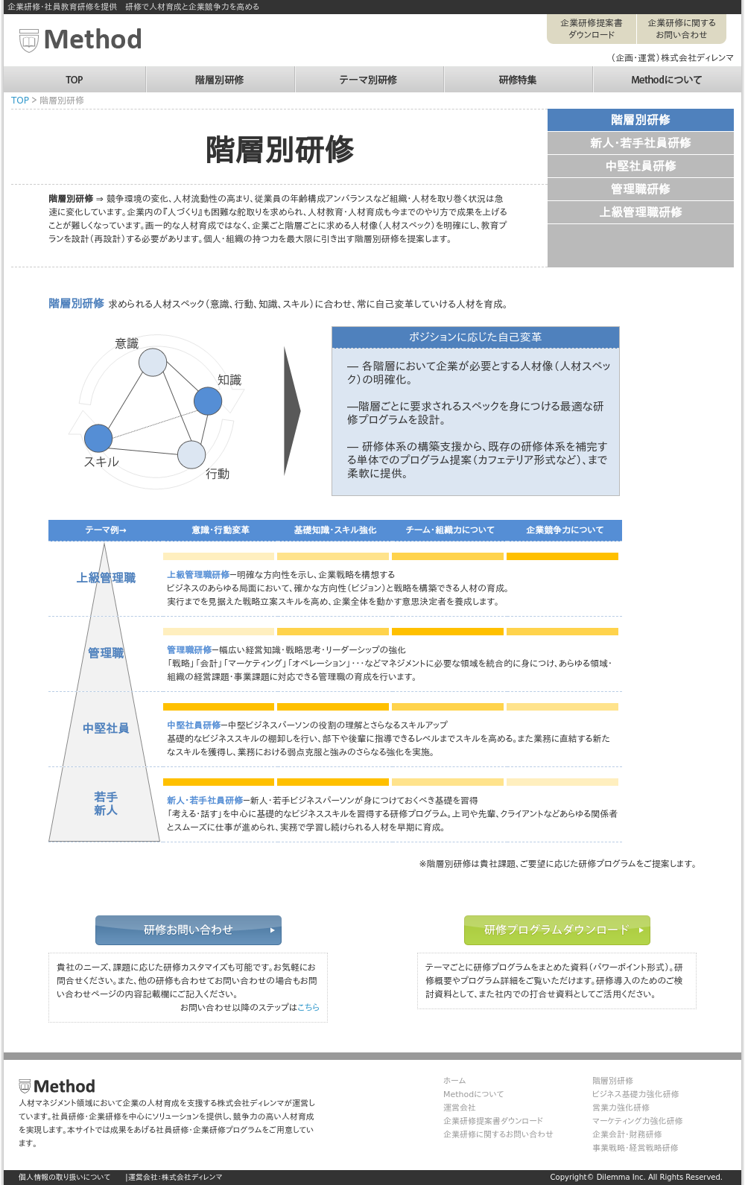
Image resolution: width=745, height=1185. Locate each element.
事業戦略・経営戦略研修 (635, 1148)
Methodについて (666, 73)
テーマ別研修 (368, 73)
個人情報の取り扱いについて (64, 1177)
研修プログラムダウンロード (557, 930)
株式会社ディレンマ (192, 1177)
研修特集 (517, 73)
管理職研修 (640, 189)
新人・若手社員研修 (640, 143)
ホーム (454, 1081)
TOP (74, 73)
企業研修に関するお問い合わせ (681, 29)
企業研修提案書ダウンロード (591, 29)
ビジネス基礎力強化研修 (635, 1094)
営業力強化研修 (621, 1108)
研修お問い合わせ (188, 930)
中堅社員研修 (640, 166)
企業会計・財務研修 (627, 1135)
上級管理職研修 (640, 213)
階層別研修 (219, 73)
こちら (308, 1008)
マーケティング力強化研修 (637, 1121)
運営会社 (459, 1108)
